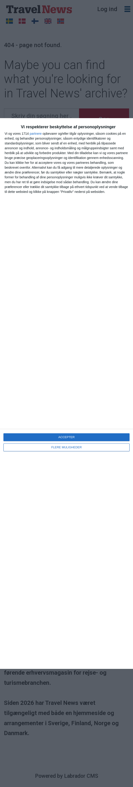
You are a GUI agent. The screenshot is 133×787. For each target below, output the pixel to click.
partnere (36, 133)
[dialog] (66, 393)
